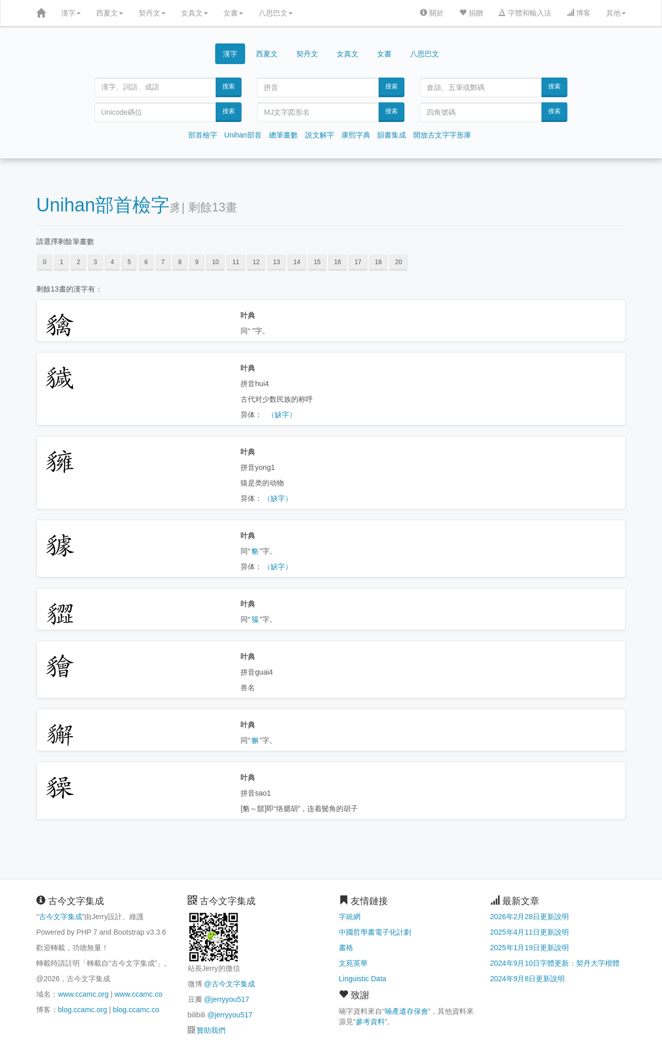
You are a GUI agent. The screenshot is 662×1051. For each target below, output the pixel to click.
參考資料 (370, 1021)
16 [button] (337, 262)
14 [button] (296, 262)
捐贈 (471, 13)
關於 (432, 13)
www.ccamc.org (83, 994)
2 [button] (78, 262)
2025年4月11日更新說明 (529, 932)
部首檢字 (202, 135)
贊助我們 (211, 1030)
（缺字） (281, 414)
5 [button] (129, 262)
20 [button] (398, 262)
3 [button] (95, 262)
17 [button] (357, 262)
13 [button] (276, 262)
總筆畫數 (283, 135)
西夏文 (109, 13)
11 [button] (235, 262)
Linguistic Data (362, 978)
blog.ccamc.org (82, 1010)
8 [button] (180, 262)
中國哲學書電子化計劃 (375, 932)
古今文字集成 (60, 916)
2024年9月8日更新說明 (527, 978)
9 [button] (197, 262)
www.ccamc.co (138, 994)
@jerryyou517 (226, 999)
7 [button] (163, 262)
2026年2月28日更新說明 (529, 916)
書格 (346, 947)
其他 (616, 13)
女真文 (194, 13)
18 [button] (378, 262)
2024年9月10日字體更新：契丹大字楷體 (555, 963)
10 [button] (215, 262)
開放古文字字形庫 (442, 135)
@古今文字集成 (229, 984)
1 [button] (62, 262)
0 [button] (45, 262)
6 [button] (146, 262)
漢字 (71, 13)
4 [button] (112, 262)
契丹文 (152, 13)
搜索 (228, 86)
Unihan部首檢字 (103, 205)
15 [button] (317, 262)
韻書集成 (391, 135)
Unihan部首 (243, 135)
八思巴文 (276, 13)
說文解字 (319, 135)
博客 (579, 13)
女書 (233, 13)
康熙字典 (355, 135)
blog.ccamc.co (136, 1010)
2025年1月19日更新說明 (529, 947)
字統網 (349, 916)
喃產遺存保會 (406, 1011)
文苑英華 (353, 963)
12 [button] (256, 262)
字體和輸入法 (525, 13)
